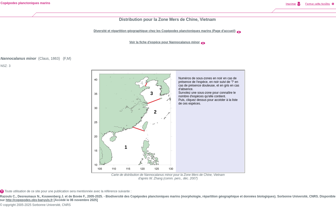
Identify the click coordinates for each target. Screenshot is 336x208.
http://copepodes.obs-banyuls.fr (29, 200)
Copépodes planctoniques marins (25, 3)
